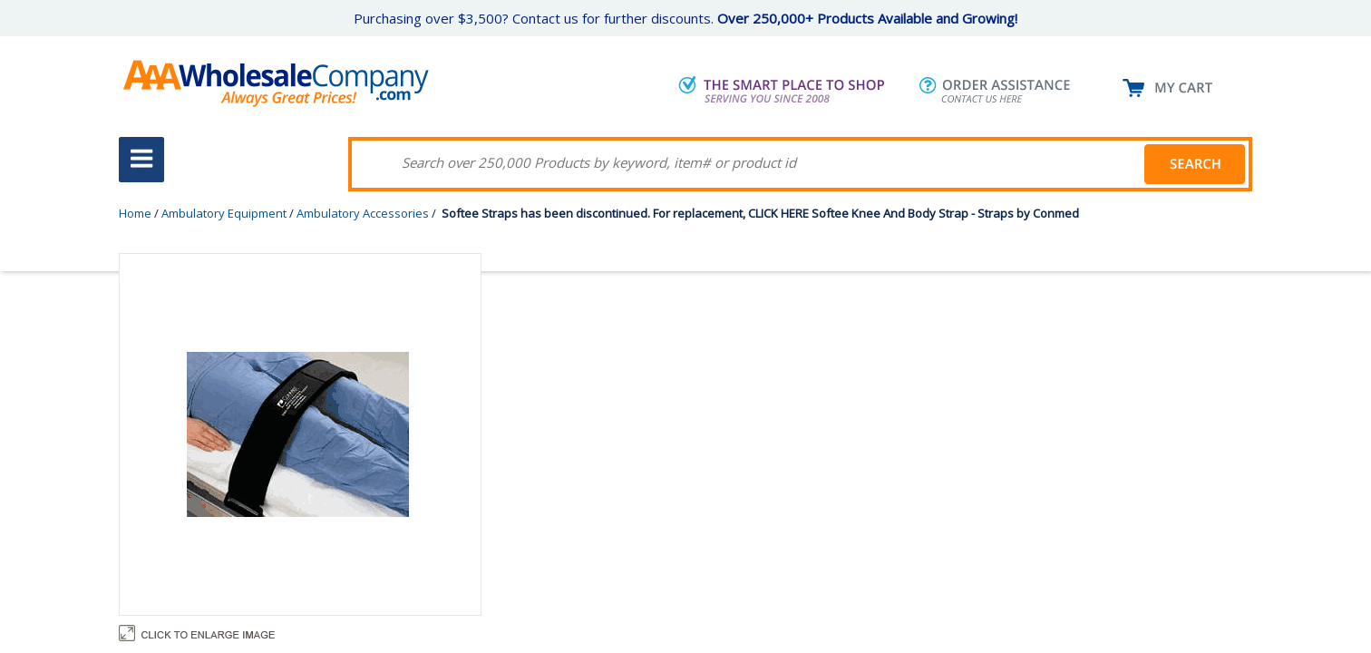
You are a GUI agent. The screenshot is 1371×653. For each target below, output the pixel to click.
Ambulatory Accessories (363, 213)
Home (135, 213)
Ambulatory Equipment (224, 213)
